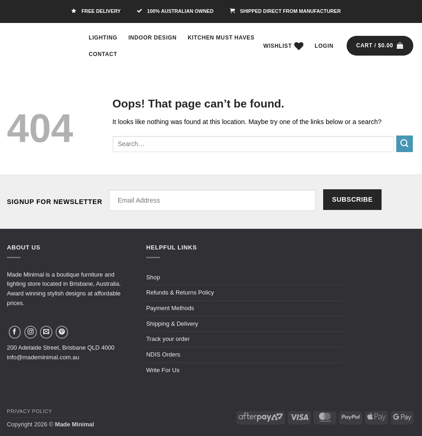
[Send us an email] (46, 332)
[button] (324, 46)
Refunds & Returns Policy (180, 292)
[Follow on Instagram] (30, 332)
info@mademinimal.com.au (43, 357)
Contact (103, 54)
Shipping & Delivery (172, 323)
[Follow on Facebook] (15, 332)
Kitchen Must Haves (221, 37)
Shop (153, 277)
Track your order (168, 338)
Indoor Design (152, 37)
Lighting (103, 37)
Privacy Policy (29, 411)
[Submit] (404, 144)
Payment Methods (170, 308)
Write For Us (162, 370)
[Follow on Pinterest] (62, 332)
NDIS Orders (163, 354)
